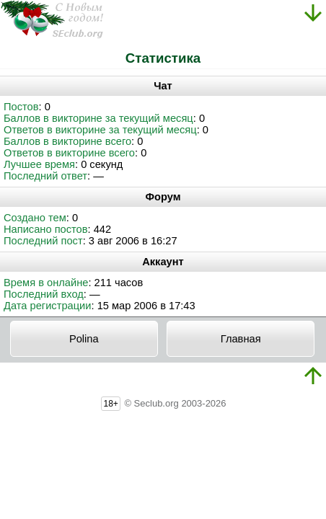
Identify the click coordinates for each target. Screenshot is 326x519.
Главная (241, 339)
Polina (84, 339)
